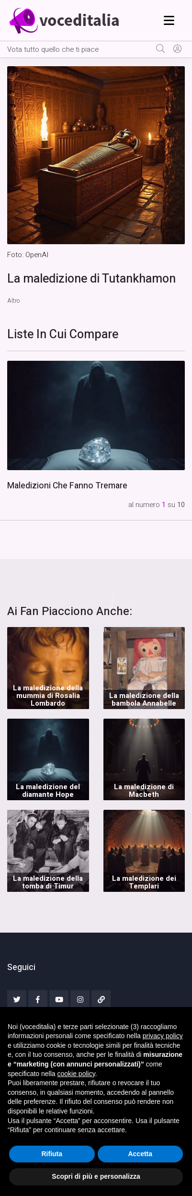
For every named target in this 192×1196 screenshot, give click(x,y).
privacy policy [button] (163, 1036)
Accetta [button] (140, 1154)
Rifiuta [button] (51, 1154)
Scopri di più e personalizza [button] (96, 1176)
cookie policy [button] (76, 1074)
